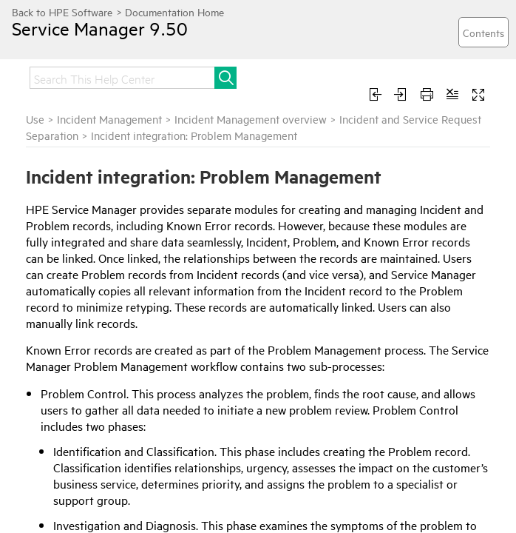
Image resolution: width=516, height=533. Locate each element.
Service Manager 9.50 (100, 28)
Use (35, 119)
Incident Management (109, 119)
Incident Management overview (250, 119)
